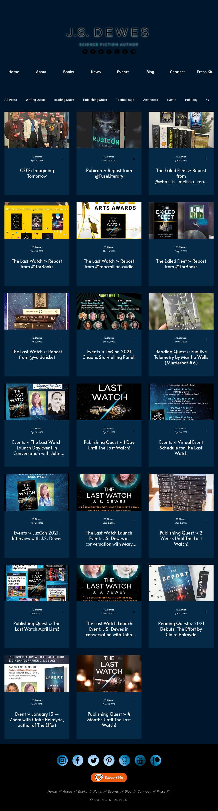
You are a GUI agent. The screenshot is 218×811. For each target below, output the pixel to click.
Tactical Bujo (125, 100)
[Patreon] (155, 760)
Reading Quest (64, 100)
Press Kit (163, 791)
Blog (128, 791)
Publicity (191, 100)
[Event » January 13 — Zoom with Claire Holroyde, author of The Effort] (36, 673)
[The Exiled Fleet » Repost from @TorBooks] (181, 220)
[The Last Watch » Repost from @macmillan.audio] (109, 220)
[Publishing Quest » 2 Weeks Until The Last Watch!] (181, 492)
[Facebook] (93, 51)
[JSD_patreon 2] (133, 51)
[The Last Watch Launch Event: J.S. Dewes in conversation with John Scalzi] (109, 583)
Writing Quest (35, 100)
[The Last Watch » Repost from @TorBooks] (36, 220)
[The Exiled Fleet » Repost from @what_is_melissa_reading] (181, 130)
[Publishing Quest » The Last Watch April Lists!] (36, 583)
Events (171, 100)
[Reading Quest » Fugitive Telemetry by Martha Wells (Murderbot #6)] (181, 311)
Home (52, 791)
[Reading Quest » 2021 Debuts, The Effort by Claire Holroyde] (181, 583)
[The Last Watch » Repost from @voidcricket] (36, 311)
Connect (144, 791)
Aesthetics (150, 100)
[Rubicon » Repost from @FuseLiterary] (109, 130)
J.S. (80, 32)
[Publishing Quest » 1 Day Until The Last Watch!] (109, 402)
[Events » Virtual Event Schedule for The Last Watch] (181, 402)
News (97, 791)
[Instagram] (85, 51)
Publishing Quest (95, 100)
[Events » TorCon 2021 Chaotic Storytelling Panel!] (109, 311)
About (67, 791)
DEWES (123, 32)
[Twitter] (101, 51)
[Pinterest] (109, 51)
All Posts (10, 100)
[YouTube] (140, 760)
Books (82, 791)
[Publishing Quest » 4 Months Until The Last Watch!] (109, 673)
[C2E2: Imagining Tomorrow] (36, 130)
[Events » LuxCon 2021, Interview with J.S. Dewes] (36, 492)
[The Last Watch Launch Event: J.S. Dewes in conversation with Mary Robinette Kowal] (109, 492)
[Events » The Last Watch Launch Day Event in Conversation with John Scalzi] (36, 402)
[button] (208, 100)
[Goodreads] (117, 51)
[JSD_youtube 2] (125, 51)
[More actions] (63, 158)
